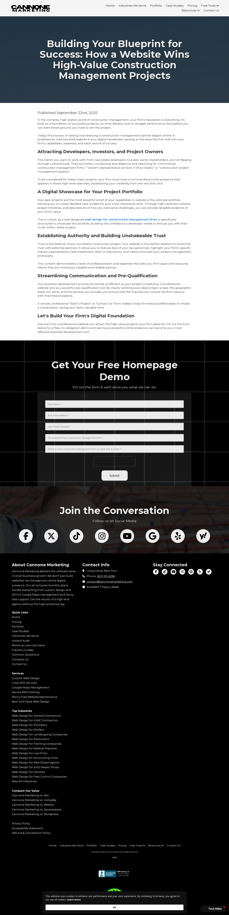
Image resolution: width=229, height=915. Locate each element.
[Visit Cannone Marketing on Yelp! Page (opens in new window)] (200, 572)
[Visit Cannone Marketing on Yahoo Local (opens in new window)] (209, 572)
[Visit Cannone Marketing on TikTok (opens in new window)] (164, 572)
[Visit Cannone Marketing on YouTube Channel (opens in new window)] (173, 572)
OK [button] (178, 905)
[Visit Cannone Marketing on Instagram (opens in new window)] (182, 572)
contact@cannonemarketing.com (110, 581)
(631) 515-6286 (106, 576)
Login (114, 857)
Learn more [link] (84, 907)
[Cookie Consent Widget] (114, 905)
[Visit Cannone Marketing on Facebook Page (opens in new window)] (156, 572)
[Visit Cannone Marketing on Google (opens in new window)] (191, 572)
